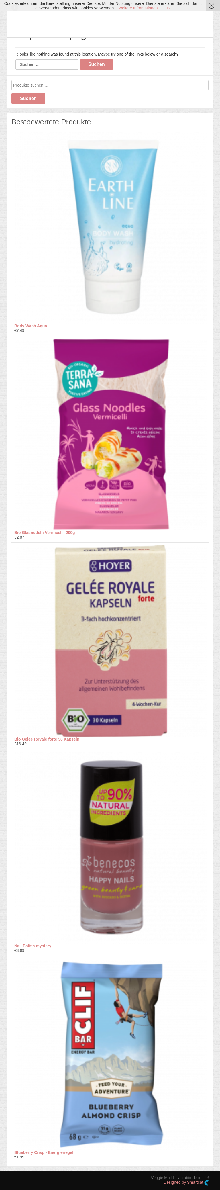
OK (167, 8)
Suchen (28, 98)
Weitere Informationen (138, 8)
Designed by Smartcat (186, 1183)
